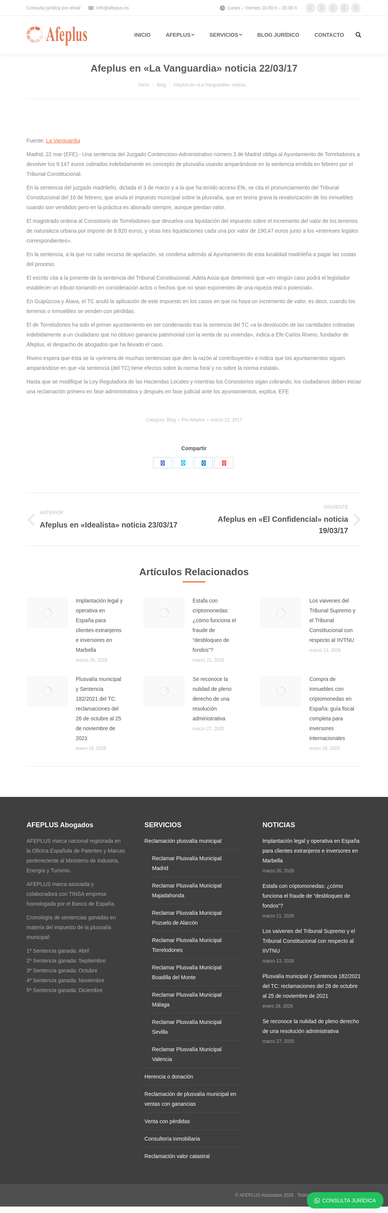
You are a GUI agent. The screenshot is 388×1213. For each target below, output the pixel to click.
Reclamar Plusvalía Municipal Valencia (187, 1054)
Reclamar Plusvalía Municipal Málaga (187, 1000)
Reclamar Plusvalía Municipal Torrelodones (187, 945)
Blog (161, 85)
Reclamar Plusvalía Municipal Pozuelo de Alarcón (187, 918)
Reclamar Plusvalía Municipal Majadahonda (187, 890)
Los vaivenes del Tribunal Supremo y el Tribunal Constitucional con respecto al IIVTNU (332, 620)
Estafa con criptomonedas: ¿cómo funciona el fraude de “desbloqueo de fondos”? (214, 625)
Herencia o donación (168, 1077)
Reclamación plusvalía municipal (182, 841)
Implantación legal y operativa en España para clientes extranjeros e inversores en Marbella (99, 625)
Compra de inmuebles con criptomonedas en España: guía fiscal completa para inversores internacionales (331, 708)
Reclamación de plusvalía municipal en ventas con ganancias (190, 1099)
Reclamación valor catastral (177, 1156)
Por (193, 420)
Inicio (144, 85)
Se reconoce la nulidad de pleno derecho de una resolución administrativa (212, 699)
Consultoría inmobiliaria (172, 1139)
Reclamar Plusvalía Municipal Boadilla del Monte (187, 972)
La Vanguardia (63, 141)
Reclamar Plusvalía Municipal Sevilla (187, 1027)
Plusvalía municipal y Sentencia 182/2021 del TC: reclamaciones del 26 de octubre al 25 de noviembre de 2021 (98, 708)
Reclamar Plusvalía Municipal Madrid (187, 863)
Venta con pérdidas (167, 1121)
